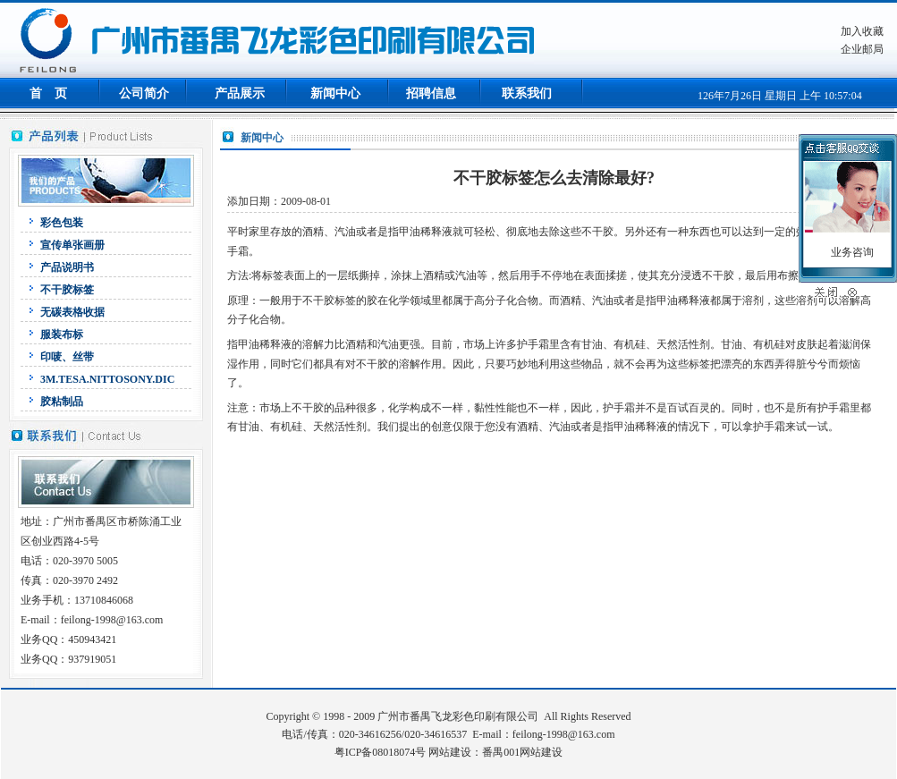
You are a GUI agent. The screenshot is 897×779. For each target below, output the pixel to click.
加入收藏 (862, 31)
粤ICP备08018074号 (380, 752)
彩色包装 (61, 222)
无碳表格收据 (72, 312)
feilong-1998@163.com (563, 734)
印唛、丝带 (67, 357)
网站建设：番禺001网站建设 (495, 752)
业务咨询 (852, 252)
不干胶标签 (67, 290)
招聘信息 (431, 93)
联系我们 (527, 93)
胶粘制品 (61, 401)
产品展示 (240, 93)
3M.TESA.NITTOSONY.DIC (107, 379)
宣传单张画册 (72, 245)
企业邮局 (862, 49)
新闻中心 (335, 93)
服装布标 (61, 334)
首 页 (48, 93)
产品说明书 (67, 267)
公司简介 (144, 93)
